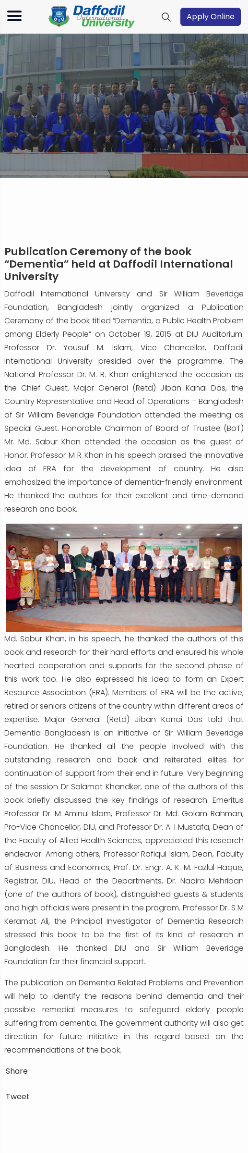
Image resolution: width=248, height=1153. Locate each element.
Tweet (18, 1096)
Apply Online (211, 16)
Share (17, 1071)
